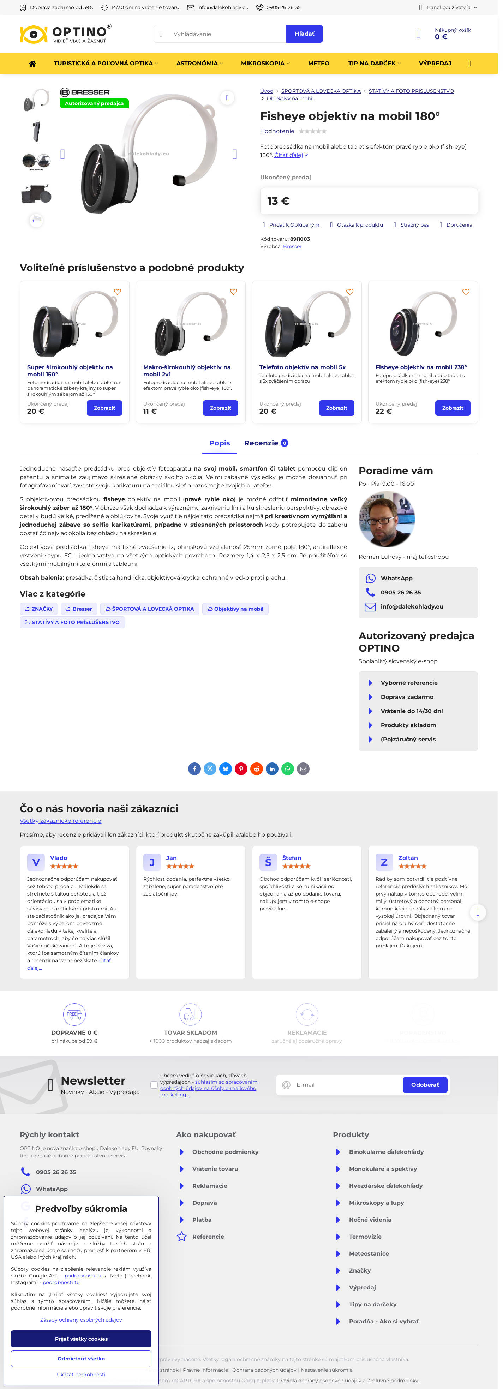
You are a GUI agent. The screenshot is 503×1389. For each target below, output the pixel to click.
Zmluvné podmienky (392, 1380)
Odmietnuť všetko (81, 1358)
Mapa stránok (162, 1370)
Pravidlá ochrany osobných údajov (319, 1380)
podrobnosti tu (84, 1276)
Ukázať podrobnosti (81, 1374)
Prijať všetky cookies (81, 1339)
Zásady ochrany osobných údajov (81, 1320)
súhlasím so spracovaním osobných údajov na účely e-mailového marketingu (209, 1088)
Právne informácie (205, 1370)
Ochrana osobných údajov (264, 1370)
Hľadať (305, 33)
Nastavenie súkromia (327, 1370)
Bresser (292, 246)
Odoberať (425, 1085)
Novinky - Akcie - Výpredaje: (100, 1092)
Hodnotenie (277, 131)
